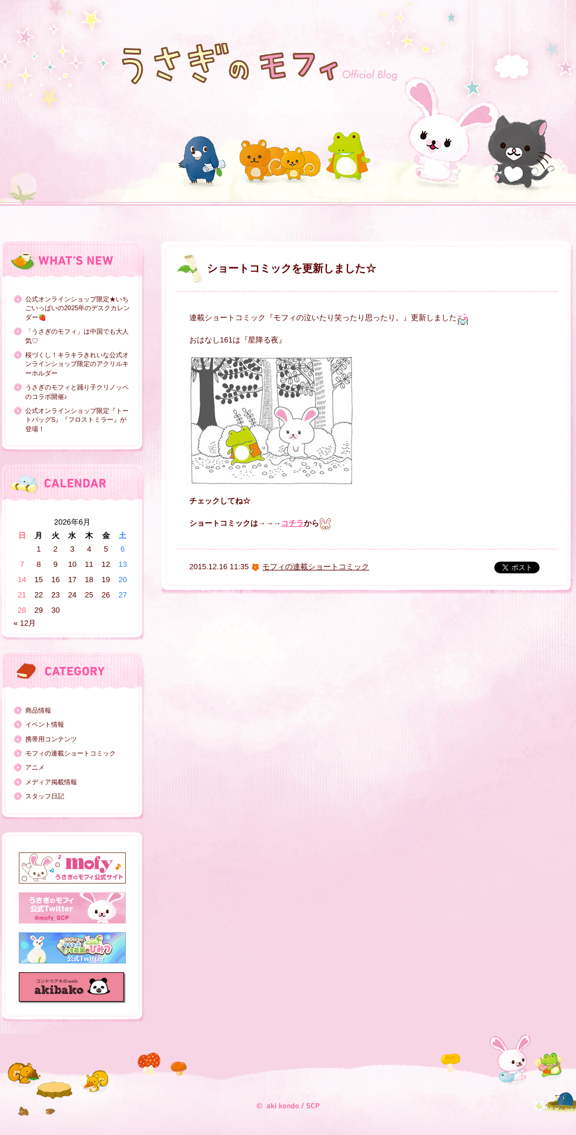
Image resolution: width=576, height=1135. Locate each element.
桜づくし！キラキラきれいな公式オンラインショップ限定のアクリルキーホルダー (77, 364)
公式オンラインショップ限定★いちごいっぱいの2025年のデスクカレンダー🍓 (77, 308)
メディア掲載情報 (51, 781)
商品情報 (38, 710)
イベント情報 (44, 724)
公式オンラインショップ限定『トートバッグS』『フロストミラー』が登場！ (77, 419)
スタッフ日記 (44, 796)
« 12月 (25, 623)
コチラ (292, 523)
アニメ (35, 767)
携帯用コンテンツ (51, 739)
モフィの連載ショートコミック (70, 753)
